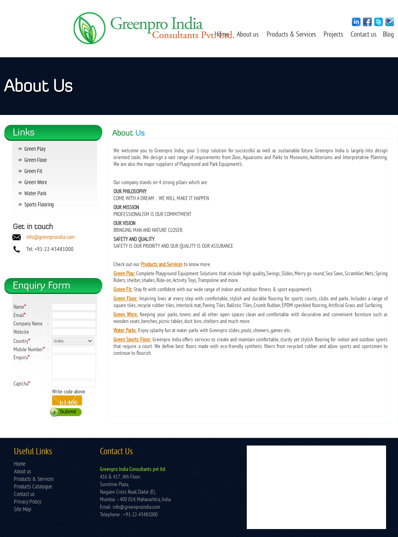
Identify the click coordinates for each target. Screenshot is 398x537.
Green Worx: (125, 314)
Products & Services (291, 35)
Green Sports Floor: (132, 340)
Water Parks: (125, 330)
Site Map (22, 510)
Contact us (364, 35)
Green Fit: (123, 289)
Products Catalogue (33, 487)
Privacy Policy (27, 502)
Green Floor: (125, 299)
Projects (334, 35)
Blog (388, 35)
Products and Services (162, 264)
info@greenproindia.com (50, 237)
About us (248, 35)
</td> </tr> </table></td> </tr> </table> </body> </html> (316, 487)
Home (222, 35)
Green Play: (124, 273)
